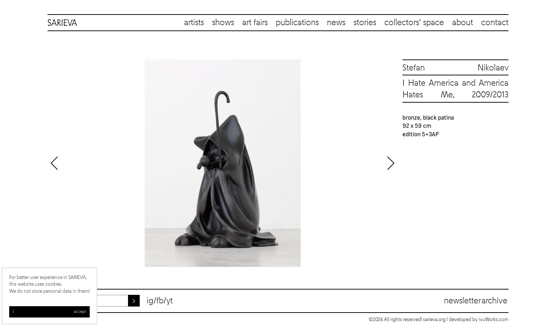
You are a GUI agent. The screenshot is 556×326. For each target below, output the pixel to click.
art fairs (255, 22)
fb (159, 301)
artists (194, 22)
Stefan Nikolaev (455, 68)
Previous (55, 163)
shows (223, 22)
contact (494, 22)
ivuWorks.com (493, 319)
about (462, 22)
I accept (49, 312)
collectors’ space (414, 22)
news (336, 22)
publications (297, 22)
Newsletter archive (475, 301)
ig (150, 301)
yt (169, 301)
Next (391, 163)
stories (365, 22)
